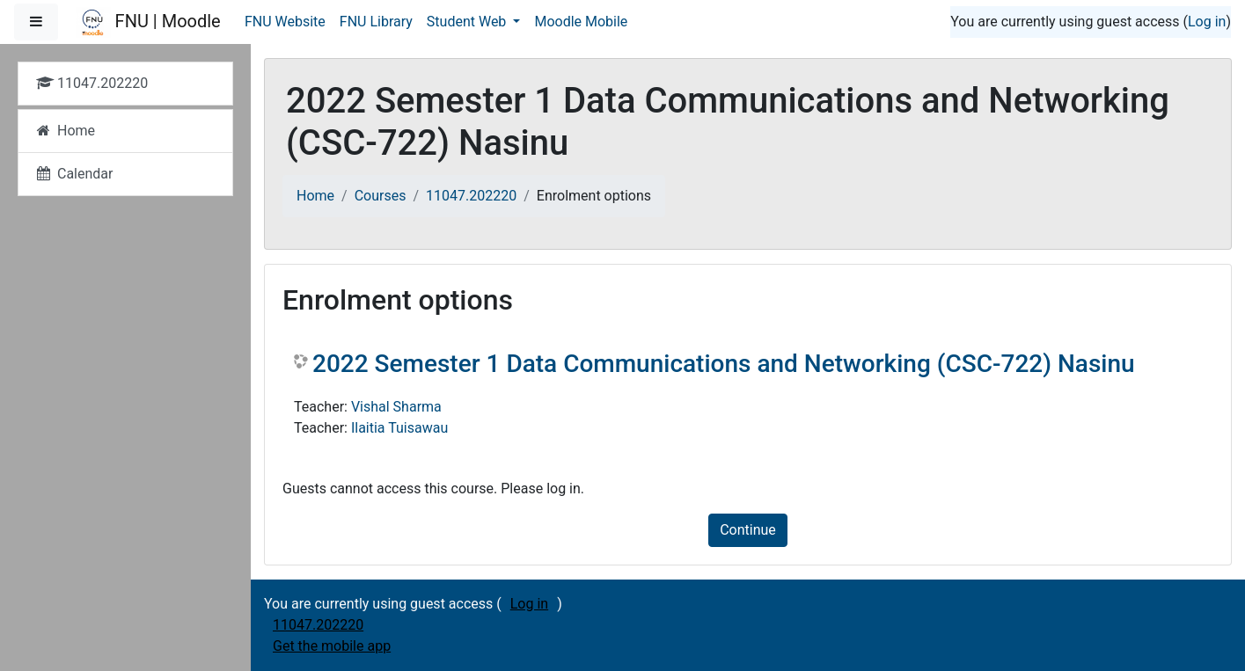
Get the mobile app (332, 646)
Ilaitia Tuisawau (399, 427)
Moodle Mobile (580, 21)
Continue (748, 529)
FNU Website (285, 21)
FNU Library (376, 21)
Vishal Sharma (396, 406)
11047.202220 (471, 195)
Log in (1207, 21)
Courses (380, 195)
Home (315, 195)
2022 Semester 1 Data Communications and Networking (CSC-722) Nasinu (723, 363)
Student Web (468, 21)
